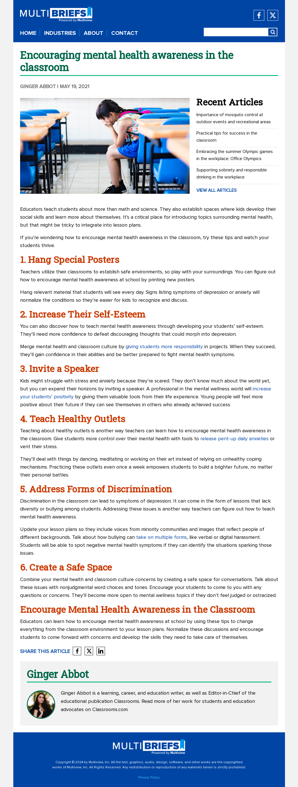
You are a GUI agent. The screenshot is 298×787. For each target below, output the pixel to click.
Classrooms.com (110, 709)
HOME (28, 33)
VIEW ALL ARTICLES (216, 190)
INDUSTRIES (60, 33)
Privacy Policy (149, 777)
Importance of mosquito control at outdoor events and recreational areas (233, 118)
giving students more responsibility (164, 346)
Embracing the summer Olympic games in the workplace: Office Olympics (234, 155)
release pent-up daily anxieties (234, 438)
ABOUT (93, 33)
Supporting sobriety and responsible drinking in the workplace (231, 173)
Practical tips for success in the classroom (226, 136)
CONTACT (124, 33)
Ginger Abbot (38, 86)
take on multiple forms (161, 537)
